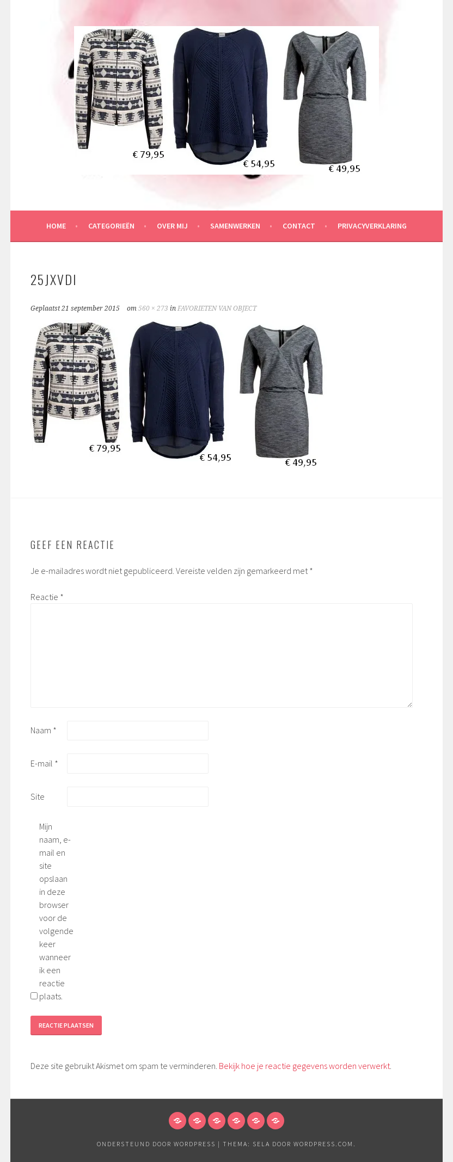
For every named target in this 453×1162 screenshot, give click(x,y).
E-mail (44, 763)
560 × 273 (153, 308)
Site (37, 796)
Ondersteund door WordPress (156, 1144)
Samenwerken (235, 226)
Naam (43, 730)
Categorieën (111, 226)
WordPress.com (323, 1144)
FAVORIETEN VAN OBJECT (216, 308)
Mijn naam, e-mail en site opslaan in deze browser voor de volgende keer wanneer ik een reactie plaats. (56, 911)
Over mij (172, 226)
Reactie (47, 596)
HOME (56, 226)
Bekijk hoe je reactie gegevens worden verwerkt (304, 1065)
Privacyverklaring (372, 226)
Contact (299, 226)
